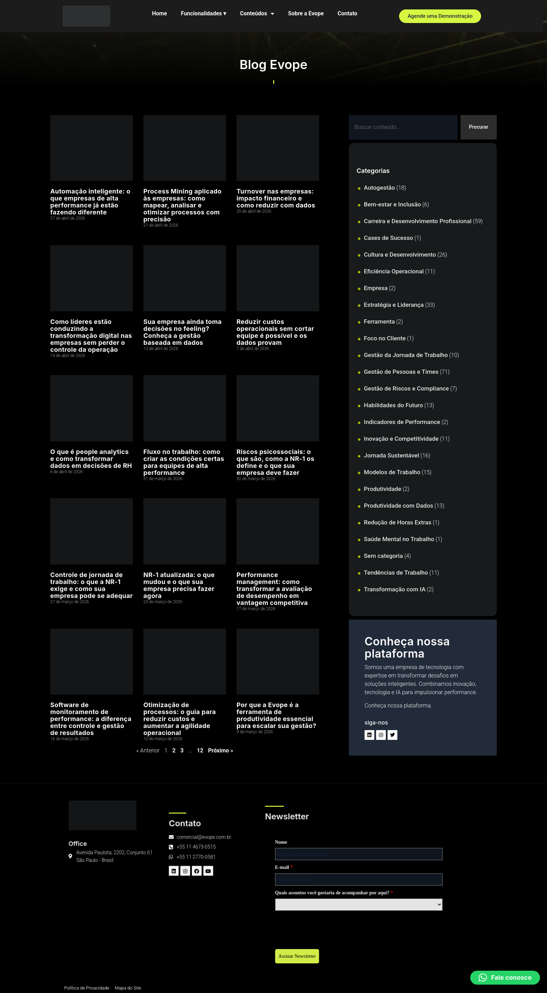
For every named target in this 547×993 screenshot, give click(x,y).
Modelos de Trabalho (392, 472)
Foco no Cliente (385, 338)
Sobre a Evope (307, 13)
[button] (505, 978)
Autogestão (379, 188)
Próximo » (220, 750)
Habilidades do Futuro (393, 405)
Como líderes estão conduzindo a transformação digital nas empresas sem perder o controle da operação (91, 335)
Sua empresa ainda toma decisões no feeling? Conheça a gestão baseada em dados (182, 332)
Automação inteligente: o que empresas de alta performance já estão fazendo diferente (90, 202)
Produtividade (382, 489)
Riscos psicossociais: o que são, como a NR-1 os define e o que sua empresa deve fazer (275, 462)
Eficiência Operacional (394, 271)
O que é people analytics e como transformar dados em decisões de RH (91, 458)
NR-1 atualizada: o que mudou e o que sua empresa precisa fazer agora (179, 585)
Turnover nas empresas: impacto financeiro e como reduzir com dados (276, 198)
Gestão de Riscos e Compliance (406, 389)
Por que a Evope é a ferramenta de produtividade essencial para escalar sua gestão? (276, 715)
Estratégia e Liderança (394, 305)
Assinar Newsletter (145, 957)
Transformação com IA (395, 589)
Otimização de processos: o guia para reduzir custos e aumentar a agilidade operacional (179, 718)
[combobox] (402, 127)
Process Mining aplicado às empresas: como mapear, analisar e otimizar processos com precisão (182, 205)
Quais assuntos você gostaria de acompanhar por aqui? (182, 893)
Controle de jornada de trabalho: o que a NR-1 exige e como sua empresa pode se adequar (91, 585)
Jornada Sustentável (391, 456)
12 (200, 750)
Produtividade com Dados (398, 506)
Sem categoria (383, 556)
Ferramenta (379, 322)
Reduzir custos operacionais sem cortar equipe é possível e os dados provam (275, 332)
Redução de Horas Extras (398, 523)
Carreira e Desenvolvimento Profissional (418, 221)
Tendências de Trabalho (396, 573)
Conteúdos (259, 13)
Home (161, 13)
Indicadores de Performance (402, 422)
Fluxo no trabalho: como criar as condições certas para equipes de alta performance (183, 462)
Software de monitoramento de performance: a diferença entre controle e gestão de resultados (91, 718)
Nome (129, 843)
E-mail (132, 868)
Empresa (376, 288)
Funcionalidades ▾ (205, 13)
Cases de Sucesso (388, 238)
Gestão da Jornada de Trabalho (406, 355)
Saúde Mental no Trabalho (399, 539)
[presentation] (176, 928)
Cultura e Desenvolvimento (400, 255)
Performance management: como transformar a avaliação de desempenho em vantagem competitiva (274, 588)
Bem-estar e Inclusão (392, 205)
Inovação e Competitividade (401, 439)
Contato (349, 13)
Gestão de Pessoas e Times (401, 372)
